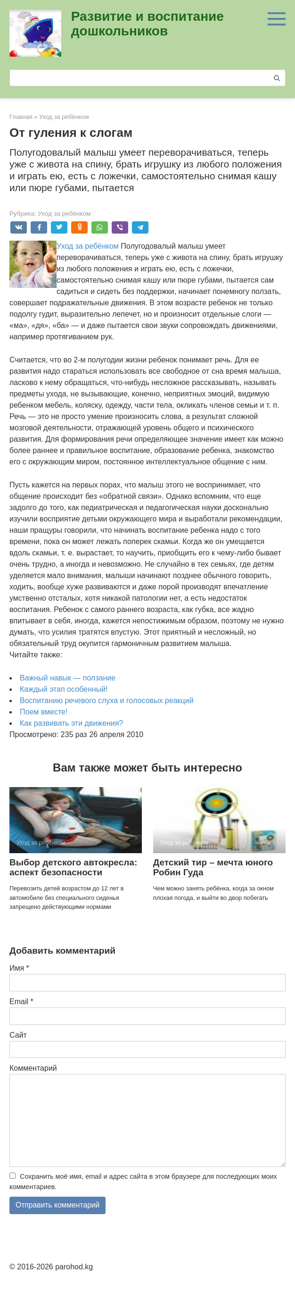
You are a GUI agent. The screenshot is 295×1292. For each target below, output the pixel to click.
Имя (19, 968)
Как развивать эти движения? (71, 723)
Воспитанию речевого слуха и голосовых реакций (107, 700)
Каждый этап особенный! (64, 689)
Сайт (18, 1035)
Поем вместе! (43, 712)
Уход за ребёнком (64, 213)
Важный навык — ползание (67, 678)
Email (21, 1002)
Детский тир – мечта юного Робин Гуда (213, 867)
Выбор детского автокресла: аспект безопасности (73, 867)
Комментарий (33, 1068)
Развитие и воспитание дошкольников (147, 23)
